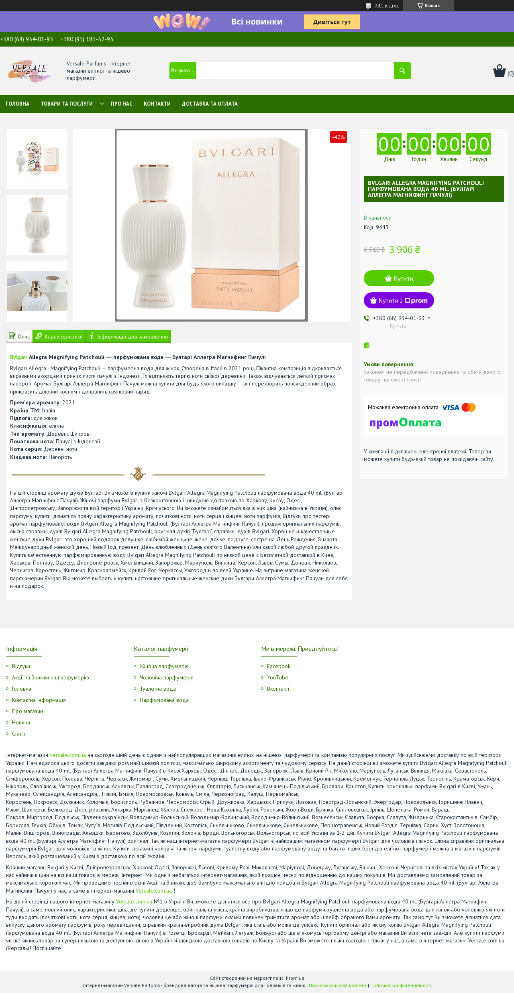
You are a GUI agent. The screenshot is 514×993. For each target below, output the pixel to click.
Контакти (157, 103)
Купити (403, 278)
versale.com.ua (68, 755)
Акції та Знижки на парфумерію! (51, 677)
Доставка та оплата (210, 103)
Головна (17, 103)
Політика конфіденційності (400, 985)
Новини (21, 722)
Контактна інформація (39, 699)
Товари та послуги (67, 103)
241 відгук (387, 5)
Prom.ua (295, 978)
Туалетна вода (158, 688)
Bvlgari (19, 357)
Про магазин (27, 711)
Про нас (122, 103)
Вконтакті (278, 688)
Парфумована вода (164, 699)
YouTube (277, 677)
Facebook (278, 666)
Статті (18, 733)
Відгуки (21, 666)
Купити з (403, 300)
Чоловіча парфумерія (167, 677)
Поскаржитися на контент (338, 985)
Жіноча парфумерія (164, 666)
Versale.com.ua (154, 890)
